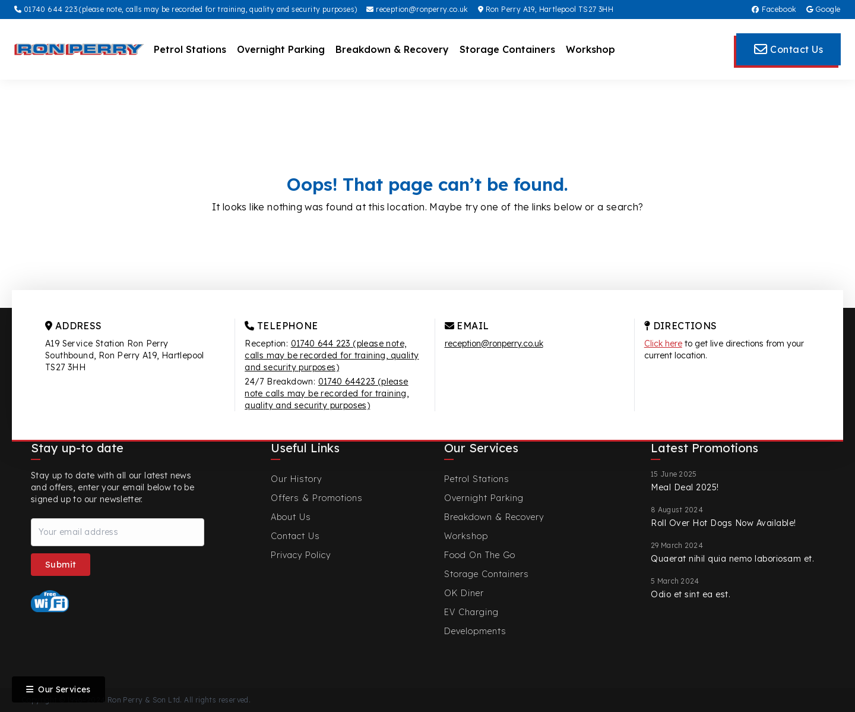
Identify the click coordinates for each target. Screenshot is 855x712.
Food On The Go (479, 555)
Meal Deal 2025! (685, 487)
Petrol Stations (190, 49)
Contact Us (295, 536)
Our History (296, 479)
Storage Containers (507, 49)
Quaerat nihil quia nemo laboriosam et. (732, 558)
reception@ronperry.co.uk (417, 9)
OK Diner (464, 593)
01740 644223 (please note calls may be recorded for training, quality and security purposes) (326, 393)
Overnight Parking (281, 49)
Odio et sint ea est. (690, 594)
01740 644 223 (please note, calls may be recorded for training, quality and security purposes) (185, 9)
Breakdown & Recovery (392, 49)
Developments (475, 631)
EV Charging (471, 612)
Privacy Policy (301, 555)
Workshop (590, 49)
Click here (663, 343)
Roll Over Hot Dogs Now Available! (723, 523)
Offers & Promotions (317, 498)
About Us (291, 517)
